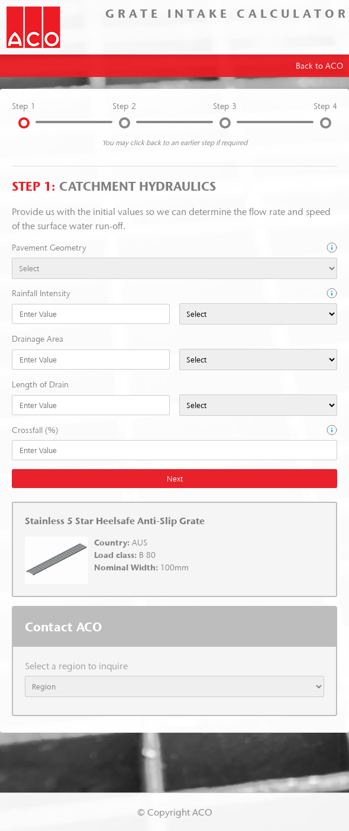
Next (175, 478)
